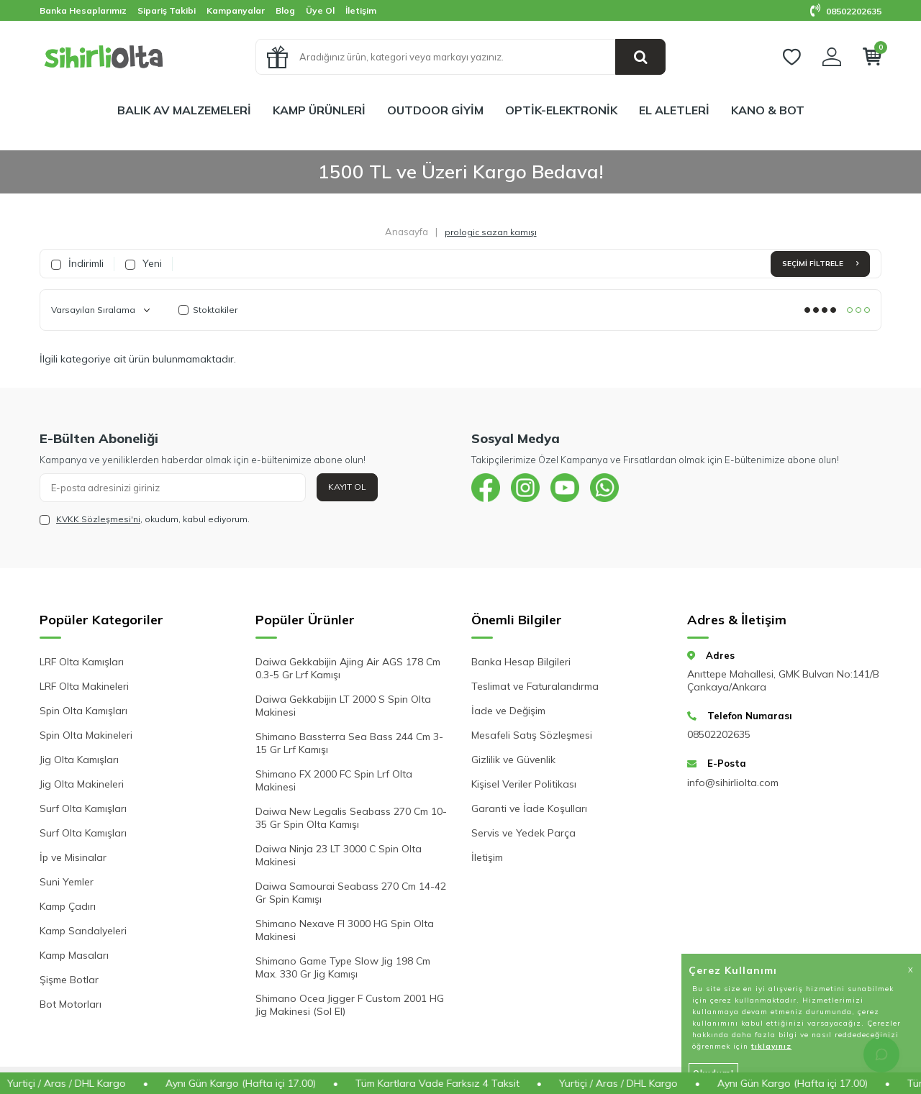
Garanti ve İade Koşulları (529, 808)
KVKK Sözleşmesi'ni (98, 519)
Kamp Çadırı (68, 906)
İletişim (360, 10)
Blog (285, 10)
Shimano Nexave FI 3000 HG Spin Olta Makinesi (344, 930)
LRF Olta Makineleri (84, 686)
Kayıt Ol (347, 486)
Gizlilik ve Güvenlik (513, 759)
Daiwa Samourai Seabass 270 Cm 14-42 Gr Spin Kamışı (350, 893)
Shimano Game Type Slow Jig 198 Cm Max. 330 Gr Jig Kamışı (342, 967)
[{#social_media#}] (485, 487)
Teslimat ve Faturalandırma (535, 686)
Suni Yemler (67, 881)
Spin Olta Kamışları (83, 710)
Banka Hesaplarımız (83, 10)
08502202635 (845, 11)
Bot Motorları (70, 1004)
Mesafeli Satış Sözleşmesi (531, 735)
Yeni (143, 263)
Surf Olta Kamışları (83, 808)
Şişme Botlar (69, 979)
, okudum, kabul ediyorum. (145, 519)
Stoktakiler (207, 309)
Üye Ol (320, 10)
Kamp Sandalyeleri (83, 930)
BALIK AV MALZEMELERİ (184, 110)
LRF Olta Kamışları (82, 661)
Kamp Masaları (74, 955)
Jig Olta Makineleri (82, 784)
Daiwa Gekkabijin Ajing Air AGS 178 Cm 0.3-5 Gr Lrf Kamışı (347, 668)
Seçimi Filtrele (820, 263)
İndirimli (77, 263)
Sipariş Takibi (166, 10)
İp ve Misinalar (73, 857)
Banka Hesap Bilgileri (521, 661)
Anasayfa (406, 231)
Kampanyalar (236, 10)
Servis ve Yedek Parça (523, 832)
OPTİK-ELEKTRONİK (561, 110)
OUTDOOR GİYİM (435, 110)
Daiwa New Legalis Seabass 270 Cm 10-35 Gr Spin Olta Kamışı (351, 818)
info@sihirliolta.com (733, 782)
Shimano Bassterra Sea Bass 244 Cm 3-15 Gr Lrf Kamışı (349, 743)
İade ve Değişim (508, 710)
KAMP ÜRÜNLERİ (319, 110)
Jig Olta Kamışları (79, 759)
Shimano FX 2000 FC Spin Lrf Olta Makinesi (333, 780)
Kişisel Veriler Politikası (523, 784)
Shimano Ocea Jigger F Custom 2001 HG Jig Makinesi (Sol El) (349, 1005)
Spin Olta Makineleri (86, 735)
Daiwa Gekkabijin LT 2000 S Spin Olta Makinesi (343, 706)
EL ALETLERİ (674, 110)
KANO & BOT (767, 110)
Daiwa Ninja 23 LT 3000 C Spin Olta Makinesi (338, 855)
